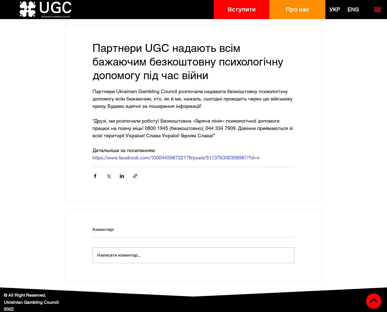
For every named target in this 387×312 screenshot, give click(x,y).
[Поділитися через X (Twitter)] (108, 176)
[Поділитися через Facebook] (95, 176)
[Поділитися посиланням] (135, 176)
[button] (242, 9)
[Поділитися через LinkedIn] (121, 176)
